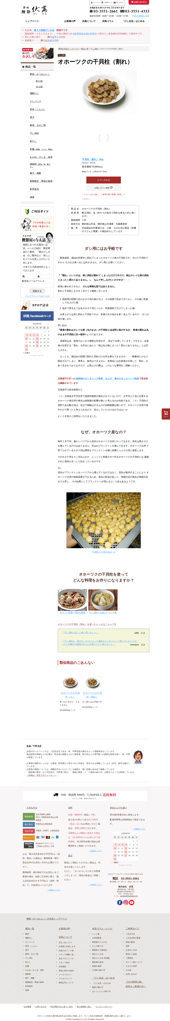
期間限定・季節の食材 (41, 181)
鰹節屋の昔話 (97, 962)
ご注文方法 (130, 934)
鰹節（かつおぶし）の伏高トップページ (47, 919)
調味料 (40, 165)
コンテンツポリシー (104, 1007)
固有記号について (66, 983)
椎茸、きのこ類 (38, 125)
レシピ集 (96, 934)
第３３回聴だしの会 (44, 30)
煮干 (32, 117)
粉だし (33, 141)
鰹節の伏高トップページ (68, 49)
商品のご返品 (131, 954)
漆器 (32, 197)
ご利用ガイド (107, 2)
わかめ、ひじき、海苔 (41, 157)
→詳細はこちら (53, 890)
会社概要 (27, 1007)
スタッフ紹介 (64, 962)
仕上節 (39, 86)
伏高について (89, 21)
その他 (128, 970)
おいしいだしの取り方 (101, 991)
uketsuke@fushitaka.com (129, 896)
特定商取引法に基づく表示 (61, 1007)
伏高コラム (108, 21)
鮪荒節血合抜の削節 (85, 33)
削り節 (39, 81)
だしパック (35, 101)
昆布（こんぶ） (31, 946)
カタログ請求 (131, 966)
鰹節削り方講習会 (99, 950)
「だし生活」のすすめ (101, 983)
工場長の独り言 (98, 970)
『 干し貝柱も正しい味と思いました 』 (80, 632)
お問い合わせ (131, 974)
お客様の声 (70, 21)
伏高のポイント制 (66, 950)
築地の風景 (96, 966)
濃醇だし (34, 93)
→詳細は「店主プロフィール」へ (41, 775)
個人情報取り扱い (84, 1007)
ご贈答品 (129, 958)
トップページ (32, 21)
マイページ (95, 2)
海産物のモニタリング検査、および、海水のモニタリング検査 (107, 378)
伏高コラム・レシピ (102, 928)
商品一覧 (51, 21)
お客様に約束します (67, 946)
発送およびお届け (118, 808)
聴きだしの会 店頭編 (100, 958)
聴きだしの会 (97, 954)
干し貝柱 (94, 49)
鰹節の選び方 (97, 987)
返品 (70, 856)
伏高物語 (62, 966)
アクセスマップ (65, 979)
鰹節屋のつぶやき (99, 942)
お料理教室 (96, 938)
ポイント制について (134, 962)
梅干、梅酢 (35, 173)
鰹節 (40, 74)
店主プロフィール (66, 958)
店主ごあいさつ (65, 942)
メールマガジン (65, 975)
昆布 (38, 109)
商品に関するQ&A (66, 971)
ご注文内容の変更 (133, 938)
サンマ (57, 37)
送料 (70, 808)
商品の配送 (130, 942)
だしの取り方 (97, 946)
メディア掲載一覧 (66, 954)
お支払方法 (32, 808)
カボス (50, 40)
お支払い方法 (131, 950)
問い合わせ (118, 2)
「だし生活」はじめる (133, 21)
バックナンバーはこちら (37, 296)
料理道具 (34, 189)
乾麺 (41, 149)
